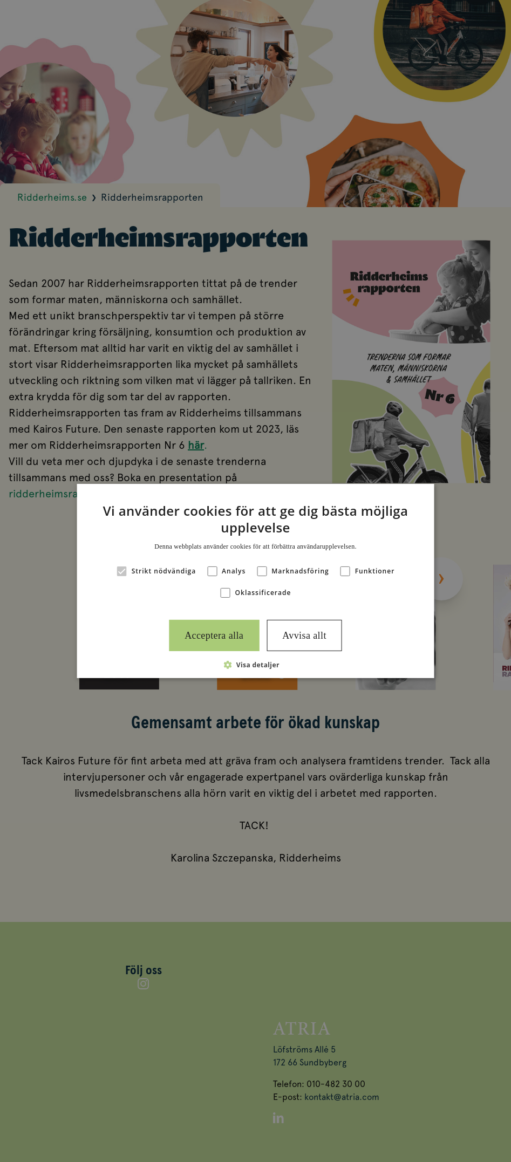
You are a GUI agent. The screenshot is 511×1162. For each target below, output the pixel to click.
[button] (255, 664)
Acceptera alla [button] (214, 635)
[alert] (255, 581)
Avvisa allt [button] (304, 635)
